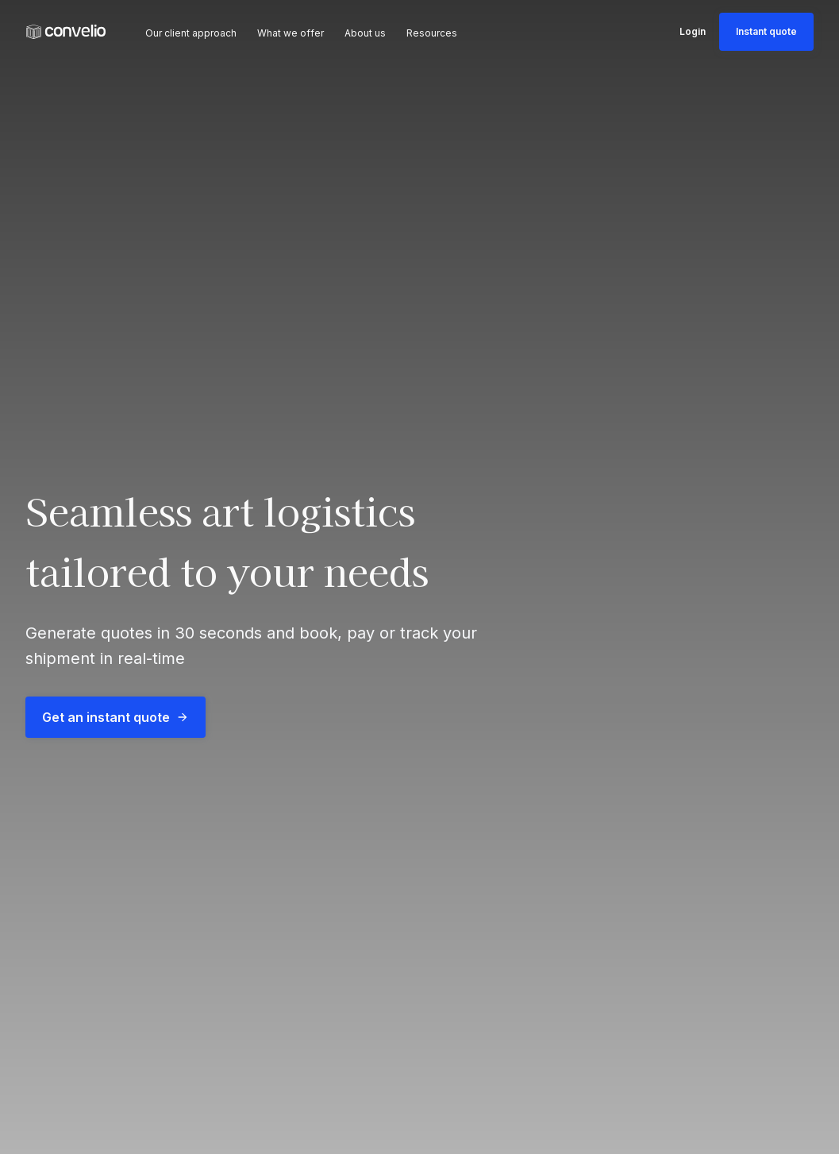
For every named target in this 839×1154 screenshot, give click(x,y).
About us (365, 33)
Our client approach (191, 33)
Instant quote (766, 31)
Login (692, 31)
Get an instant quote (115, 717)
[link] (65, 32)
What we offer (290, 33)
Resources (431, 33)
